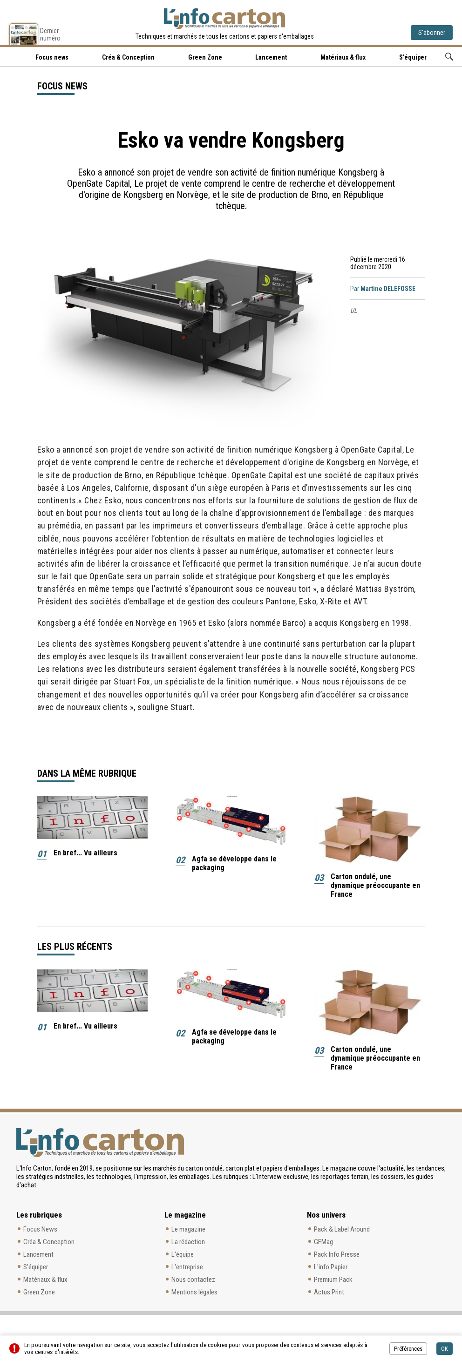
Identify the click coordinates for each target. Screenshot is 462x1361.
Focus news (51, 57)
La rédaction (188, 1242)
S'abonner (431, 32)
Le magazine (188, 1229)
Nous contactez (193, 1279)
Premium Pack (333, 1279)
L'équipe (182, 1254)
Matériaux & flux (343, 57)
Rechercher (449, 56)
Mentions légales (194, 1292)
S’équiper (413, 57)
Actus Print (329, 1292)
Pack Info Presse (337, 1254)
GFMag (323, 1242)
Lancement (271, 57)
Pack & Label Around (342, 1229)
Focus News (40, 1229)
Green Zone (205, 57)
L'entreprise (187, 1267)
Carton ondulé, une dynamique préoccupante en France (375, 885)
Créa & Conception (128, 57)
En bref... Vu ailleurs (85, 852)
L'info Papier (330, 1267)
